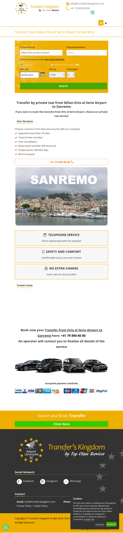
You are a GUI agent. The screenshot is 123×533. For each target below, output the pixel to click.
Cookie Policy (40, 506)
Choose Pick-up (27, 47)
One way (27, 64)
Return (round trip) (67, 65)
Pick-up (52, 69)
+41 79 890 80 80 (62, 162)
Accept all (111, 524)
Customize (99, 524)
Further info (89, 519)
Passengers (72, 69)
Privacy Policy (24, 506)
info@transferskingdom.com (39, 502)
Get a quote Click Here (54, 59)
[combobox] (41, 53)
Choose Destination (75, 47)
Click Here (61, 424)
